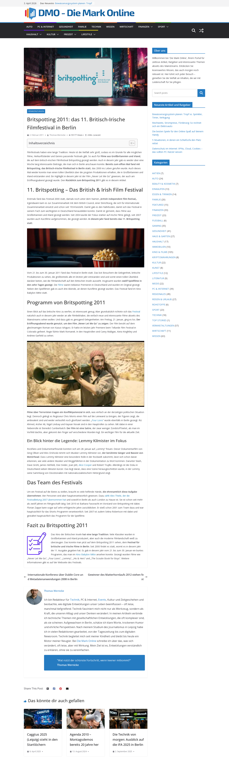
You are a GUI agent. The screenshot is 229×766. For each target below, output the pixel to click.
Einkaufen (158, 189)
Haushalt (32, 34)
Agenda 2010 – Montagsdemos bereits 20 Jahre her (84, 739)
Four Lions (97, 420)
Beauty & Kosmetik (163, 183)
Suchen (201, 93)
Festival (136, 311)
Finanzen (143, 26)
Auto (29, 26)
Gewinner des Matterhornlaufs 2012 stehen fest (117, 577)
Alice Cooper (85, 464)
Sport (161, 26)
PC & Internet (46, 26)
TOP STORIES (159, 320)
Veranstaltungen (36, 111)
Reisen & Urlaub (162, 299)
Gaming (156, 225)
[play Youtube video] (87, 375)
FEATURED (158, 204)
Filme (60, 284)
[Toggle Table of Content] (130, 143)
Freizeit (68, 34)
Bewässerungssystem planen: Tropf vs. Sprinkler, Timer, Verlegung (73, 5)
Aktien (156, 173)
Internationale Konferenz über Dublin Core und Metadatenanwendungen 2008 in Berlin (53, 577)
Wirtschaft (126, 26)
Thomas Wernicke (57, 135)
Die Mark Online (86, 641)
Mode (155, 283)
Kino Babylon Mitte (86, 554)
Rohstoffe (158, 304)
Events (102, 599)
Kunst (156, 267)
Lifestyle (86, 34)
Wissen (110, 26)
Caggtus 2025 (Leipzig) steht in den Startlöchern (42, 739)
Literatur (158, 278)
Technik (96, 26)
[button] (151, 27)
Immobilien (159, 246)
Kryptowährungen (164, 257)
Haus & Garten (161, 236)
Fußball (157, 220)
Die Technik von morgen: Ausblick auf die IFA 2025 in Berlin (128, 739)
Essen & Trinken (162, 194)
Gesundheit (66, 26)
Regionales (159, 294)
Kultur (51, 34)
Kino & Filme (159, 252)
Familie (82, 26)
